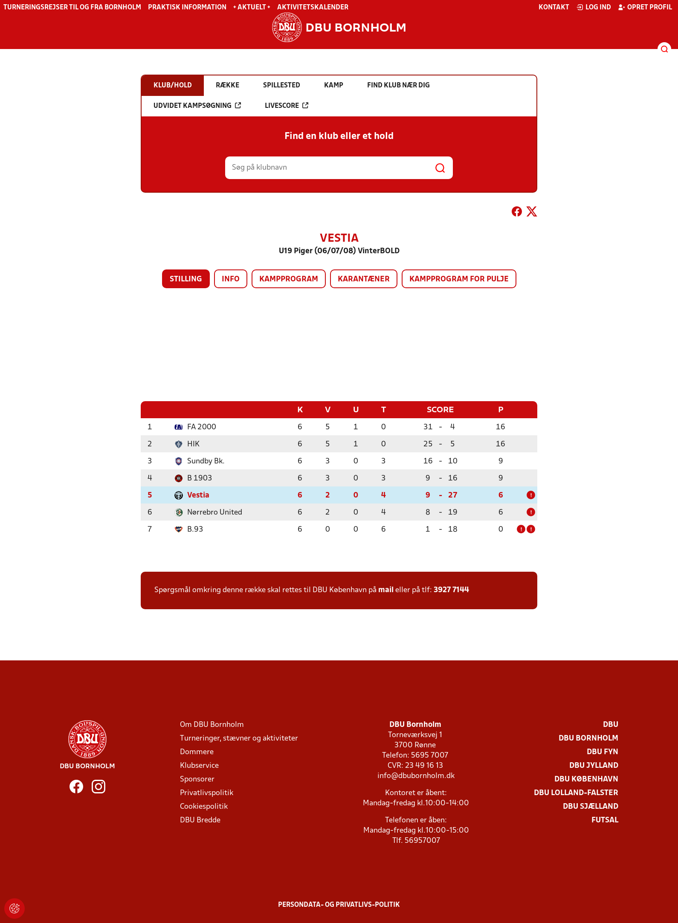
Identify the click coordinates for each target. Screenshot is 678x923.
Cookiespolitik (204, 806)
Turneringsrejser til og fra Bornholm (72, 8)
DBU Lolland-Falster (576, 792)
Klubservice (199, 765)
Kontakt (554, 8)
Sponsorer (197, 779)
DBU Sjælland (590, 806)
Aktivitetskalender (312, 8)
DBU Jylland (593, 765)
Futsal (604, 820)
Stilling (186, 279)
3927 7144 (451, 589)
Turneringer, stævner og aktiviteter (239, 738)
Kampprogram (288, 279)
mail (386, 589)
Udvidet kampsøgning (197, 105)
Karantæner (364, 279)
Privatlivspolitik (206, 792)
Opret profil (645, 7)
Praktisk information (187, 8)
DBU (610, 724)
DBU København (586, 779)
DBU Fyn (602, 751)
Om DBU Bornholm (212, 724)
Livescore (286, 105)
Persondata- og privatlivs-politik (339, 905)
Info (231, 279)
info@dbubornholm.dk (416, 775)
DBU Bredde (200, 820)
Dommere (197, 751)
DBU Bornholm (588, 738)
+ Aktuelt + (251, 8)
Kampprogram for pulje (459, 279)
